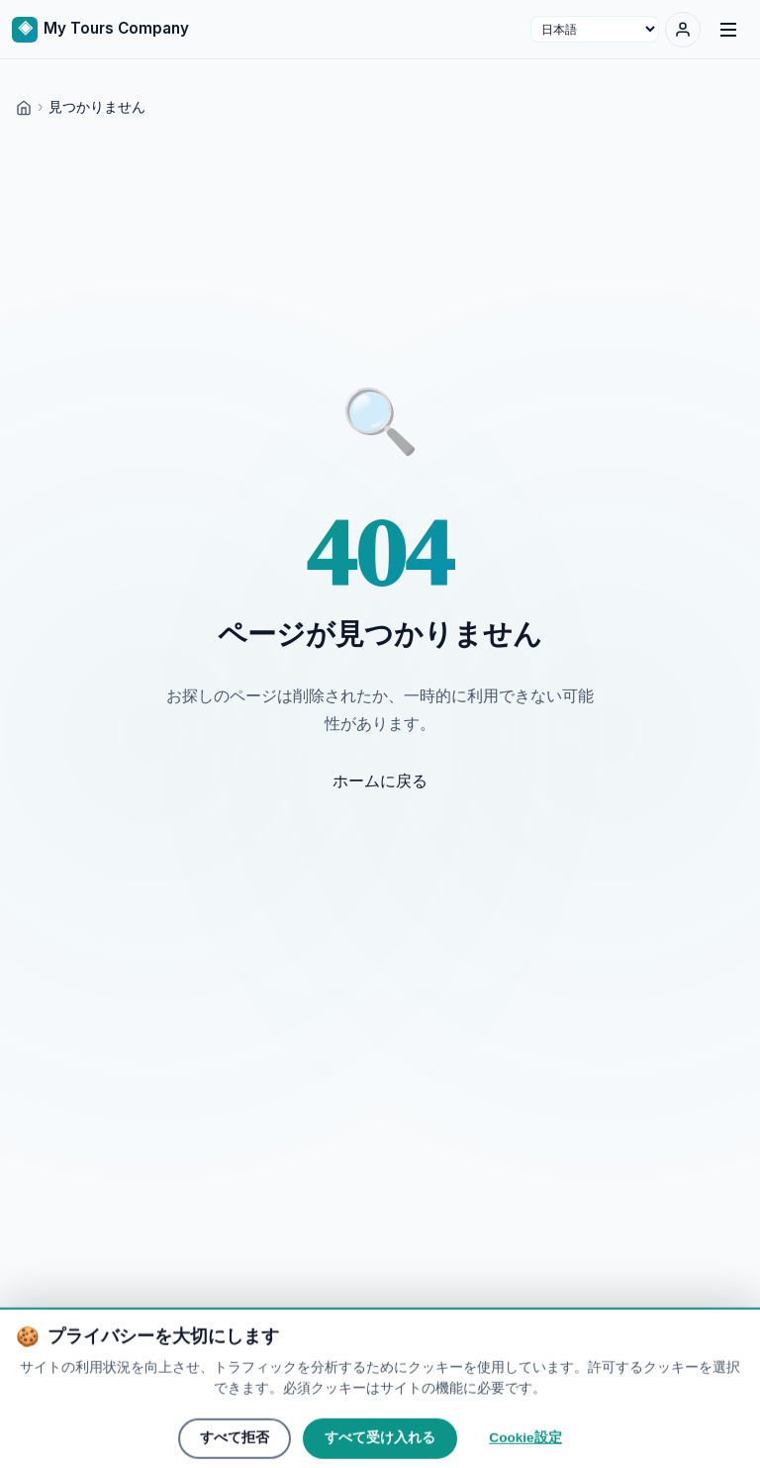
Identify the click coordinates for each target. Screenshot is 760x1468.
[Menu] (728, 29)
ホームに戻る (380, 780)
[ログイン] (683, 29)
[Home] (24, 106)
